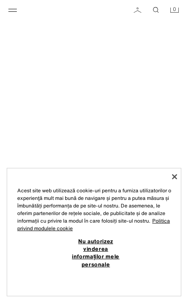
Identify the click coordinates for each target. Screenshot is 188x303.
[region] (94, 232)
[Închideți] (174, 177)
